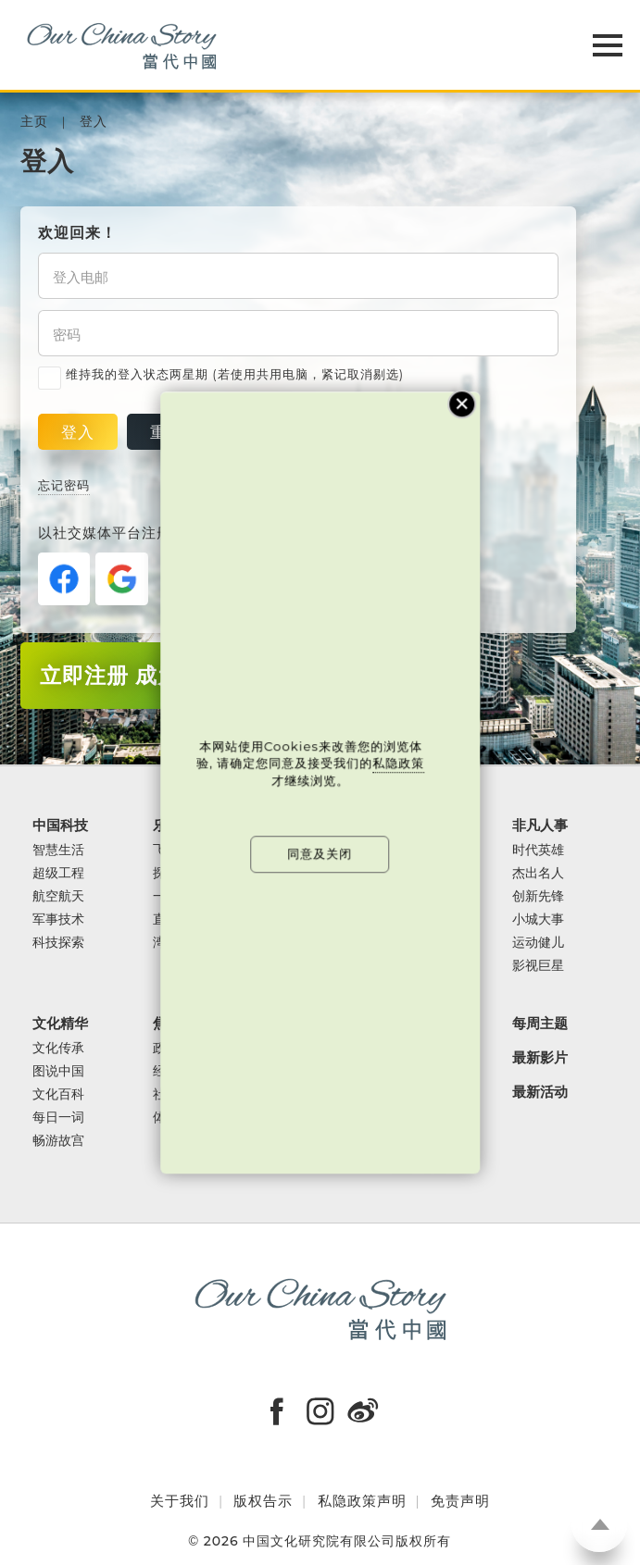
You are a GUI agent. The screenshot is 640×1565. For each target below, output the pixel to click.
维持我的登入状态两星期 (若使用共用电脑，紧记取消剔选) (221, 374)
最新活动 (540, 1092)
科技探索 (58, 943)
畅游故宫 (58, 1141)
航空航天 (58, 896)
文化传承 (58, 1048)
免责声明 (460, 1500)
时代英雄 (538, 850)
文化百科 (58, 1094)
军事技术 (58, 919)
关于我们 (179, 1500)
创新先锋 (538, 896)
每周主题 (540, 1024)
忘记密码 (64, 485)
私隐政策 (399, 763)
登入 (93, 122)
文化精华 (60, 1024)
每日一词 (58, 1117)
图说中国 (58, 1071)
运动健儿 (538, 943)
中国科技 (60, 826)
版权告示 (263, 1500)
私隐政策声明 (362, 1500)
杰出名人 (538, 873)
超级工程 (58, 873)
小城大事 (538, 919)
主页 (34, 122)
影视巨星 (538, 966)
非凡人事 (540, 826)
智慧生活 (58, 850)
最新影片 (540, 1058)
